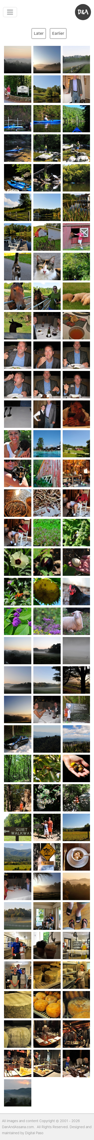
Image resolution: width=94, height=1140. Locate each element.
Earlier (58, 33)
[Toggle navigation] (10, 12)
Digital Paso (34, 1133)
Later (39, 33)
